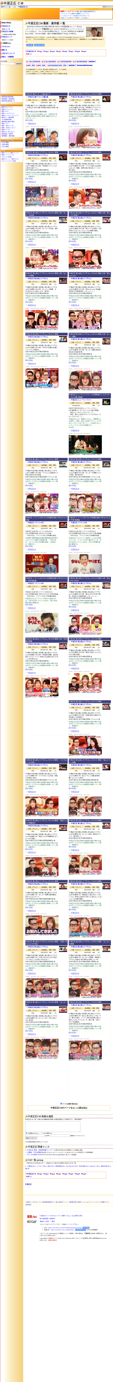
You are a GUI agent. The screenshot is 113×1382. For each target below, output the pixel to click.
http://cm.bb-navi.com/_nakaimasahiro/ (62, 1232)
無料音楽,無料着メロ (8, 101)
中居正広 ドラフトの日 (36, 523)
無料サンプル (6, 130)
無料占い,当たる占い (8, 132)
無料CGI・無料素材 (8, 117)
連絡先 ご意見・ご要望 (47, 1223)
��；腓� (31, 65)
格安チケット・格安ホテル (10, 159)
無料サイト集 (6, 7)
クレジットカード (94, 1204)
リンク (69, 1226)
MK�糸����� (80, 61)
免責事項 (52, 1220)
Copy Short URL (39, 45)
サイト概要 (61, 1217)
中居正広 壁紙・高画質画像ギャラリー (40, 1152)
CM (14, 7)
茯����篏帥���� (84, 65)
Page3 (47, 51)
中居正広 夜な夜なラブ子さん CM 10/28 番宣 (85, 820)
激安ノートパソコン (8, 155)
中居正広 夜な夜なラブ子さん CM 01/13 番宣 (42, 459)
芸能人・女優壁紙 (7, 57)
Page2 (40, 51)
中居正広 (28, 1186)
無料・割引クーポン (8, 125)
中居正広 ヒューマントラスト (81, 400)
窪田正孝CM (105, 1168)
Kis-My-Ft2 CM (71, 1168)
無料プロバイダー (7, 107)
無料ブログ (5, 111)
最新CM (4, 50)
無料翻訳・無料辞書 (8, 136)
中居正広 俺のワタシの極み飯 (38, 97)
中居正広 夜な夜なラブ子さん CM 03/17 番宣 (42, 152)
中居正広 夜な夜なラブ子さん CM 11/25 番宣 (85, 701)
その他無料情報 (7, 119)
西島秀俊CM (60, 1168)
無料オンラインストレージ (10, 115)
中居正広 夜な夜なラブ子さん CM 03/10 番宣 (85, 152)
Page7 (72, 51)
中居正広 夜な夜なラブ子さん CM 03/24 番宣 (85, 94)
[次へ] (29, 54)
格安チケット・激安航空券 (67, 1204)
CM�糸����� (65, 61)
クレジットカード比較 (9, 161)
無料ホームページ (7, 109)
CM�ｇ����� (34, 61)
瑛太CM (50, 1168)
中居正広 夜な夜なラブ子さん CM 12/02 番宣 (85, 639)
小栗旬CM (30, 1168)
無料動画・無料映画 (8, 99)
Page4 (53, 51)
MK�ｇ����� (49, 61)
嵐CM (27, 1170)
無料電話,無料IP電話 (8, 121)
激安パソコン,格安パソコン (10, 153)
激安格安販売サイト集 (50, 1204)
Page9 (84, 51)
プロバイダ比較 (7, 157)
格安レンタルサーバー (34, 1204)
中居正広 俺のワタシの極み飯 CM (38, 94)
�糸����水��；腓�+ (58, 65)
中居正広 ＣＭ (14, 3)
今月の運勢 (5, 146)
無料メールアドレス (8, 113)
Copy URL (30, 45)
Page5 (59, 51)
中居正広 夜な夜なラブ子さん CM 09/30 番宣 (85, 881)
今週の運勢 (5, 144)
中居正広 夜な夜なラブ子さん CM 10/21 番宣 (42, 881)
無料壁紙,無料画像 (7, 97)
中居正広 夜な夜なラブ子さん (81, 97)
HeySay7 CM (94, 1168)
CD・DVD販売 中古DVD (35, 1156)
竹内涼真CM (83, 1168)
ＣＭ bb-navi (5, 46)
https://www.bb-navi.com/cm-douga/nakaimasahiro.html (65, 1229)
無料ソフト (5, 123)
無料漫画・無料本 (7, 134)
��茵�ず (92, 61)
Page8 (78, 51)
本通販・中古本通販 (34, 1154)
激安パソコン (82, 1204)
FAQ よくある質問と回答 (74, 1217)
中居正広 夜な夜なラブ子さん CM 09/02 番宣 (85, 1002)
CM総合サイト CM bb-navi (48, 1217)
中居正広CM (23, 7)
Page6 (65, 51)
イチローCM (41, 1168)
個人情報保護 (44, 1220)
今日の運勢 (5, 142)
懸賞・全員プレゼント (9, 128)
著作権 (49, 147)
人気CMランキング (8, 53)
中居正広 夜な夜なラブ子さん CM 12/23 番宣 (85, 459)
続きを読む (29, 120)
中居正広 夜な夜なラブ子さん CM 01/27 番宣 (42, 334)
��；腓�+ (42, 65)
